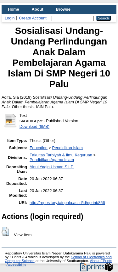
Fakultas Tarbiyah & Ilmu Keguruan (61, 155)
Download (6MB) (34, 126)
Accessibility (16, 264)
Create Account (33, 18)
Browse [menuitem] (63, 9)
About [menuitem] (37, 9)
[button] (5, 231)
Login (9, 18)
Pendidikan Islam (67, 147)
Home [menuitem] (13, 9)
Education (39, 147)
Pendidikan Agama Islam (52, 159)
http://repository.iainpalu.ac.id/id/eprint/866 (67, 202)
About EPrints (101, 261)
